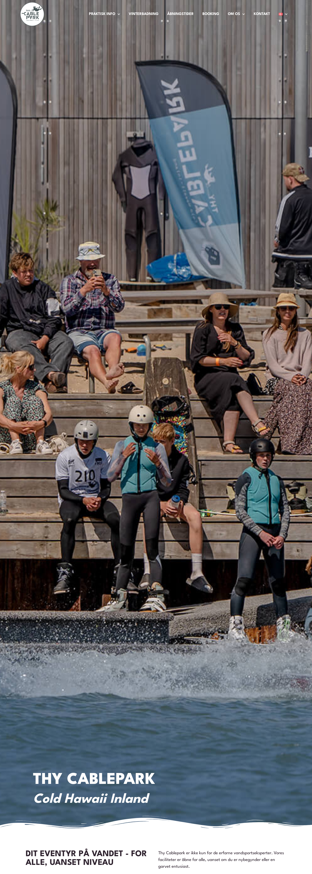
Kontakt (262, 14)
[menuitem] (283, 14)
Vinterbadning (144, 14)
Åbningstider (180, 14)
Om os (236, 14)
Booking (210, 14)
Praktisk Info (104, 14)
